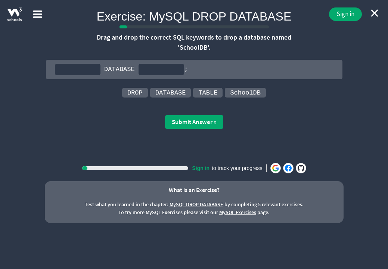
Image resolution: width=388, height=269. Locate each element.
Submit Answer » (194, 122)
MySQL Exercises (237, 212)
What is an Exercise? (194, 190)
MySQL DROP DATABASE (196, 204)
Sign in (345, 14)
